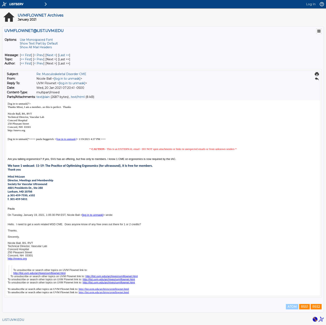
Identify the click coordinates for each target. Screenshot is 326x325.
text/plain (43, 97)
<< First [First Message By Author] (26, 63)
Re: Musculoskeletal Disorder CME (61, 74)
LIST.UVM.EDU (13, 320)
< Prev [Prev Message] (38, 55)
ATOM (292, 307)
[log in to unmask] (67, 78)
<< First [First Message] (26, 55)
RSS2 (316, 307)
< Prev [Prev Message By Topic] (38, 59)
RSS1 (304, 307)
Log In (311, 4)
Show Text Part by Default (39, 43)
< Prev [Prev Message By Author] (38, 63)
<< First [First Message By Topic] (26, 59)
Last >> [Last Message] (64, 55)
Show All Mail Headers (36, 47)
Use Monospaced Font (36, 40)
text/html (78, 97)
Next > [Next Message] (51, 55)
